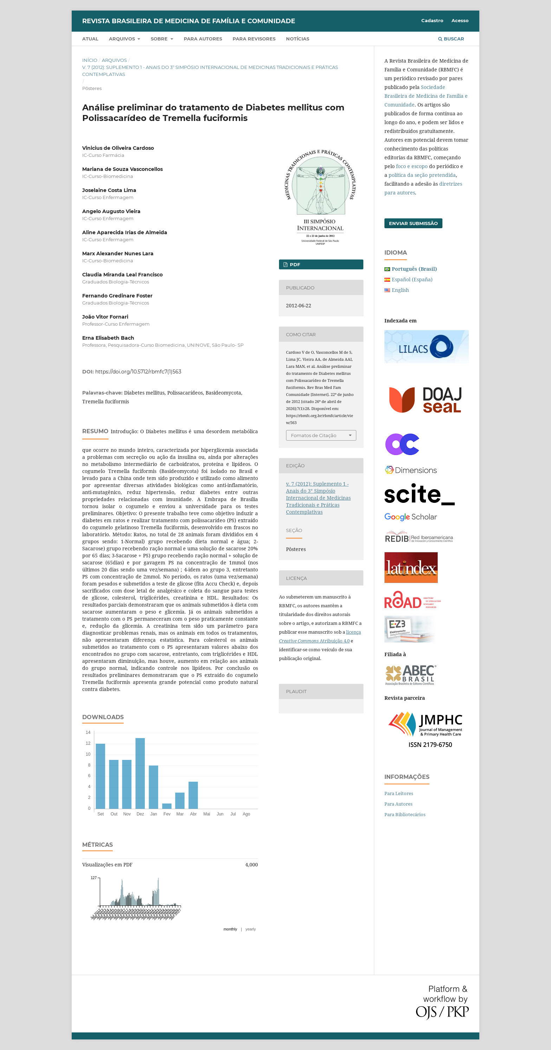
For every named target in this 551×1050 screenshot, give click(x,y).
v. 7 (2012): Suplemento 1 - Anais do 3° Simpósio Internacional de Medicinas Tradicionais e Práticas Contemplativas (210, 70)
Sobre (160, 38)
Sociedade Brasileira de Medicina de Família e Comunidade (426, 96)
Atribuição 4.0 (334, 641)
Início (89, 60)
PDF (294, 264)
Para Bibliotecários (405, 814)
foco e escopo (412, 166)
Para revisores (254, 38)
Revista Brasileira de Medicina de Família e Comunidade (188, 21)
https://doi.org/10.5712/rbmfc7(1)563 (138, 372)
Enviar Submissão (413, 223)
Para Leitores (398, 793)
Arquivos (122, 38)
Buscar (451, 38)
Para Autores (398, 804)
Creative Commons (299, 641)
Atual (90, 38)
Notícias (297, 38)
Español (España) (412, 279)
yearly (251, 929)
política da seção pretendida (422, 175)
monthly (230, 929)
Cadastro (432, 20)
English (400, 290)
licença (353, 632)
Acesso (460, 20)
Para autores (203, 38)
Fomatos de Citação (313, 435)
